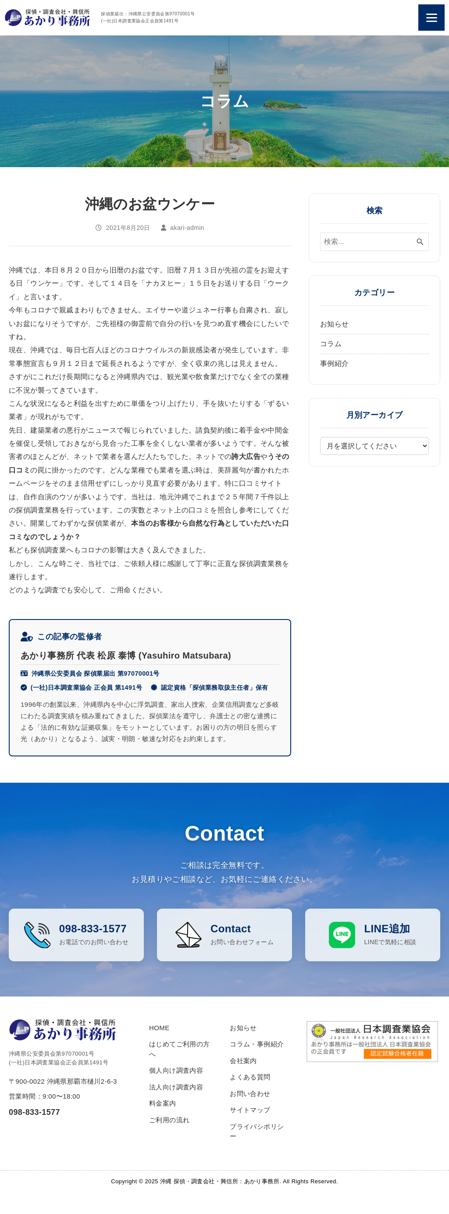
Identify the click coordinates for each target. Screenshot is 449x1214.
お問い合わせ (250, 1113)
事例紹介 (334, 363)
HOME (159, 1047)
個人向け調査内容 (176, 1090)
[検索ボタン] (420, 242)
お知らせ (334, 324)
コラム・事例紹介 (257, 1063)
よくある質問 (250, 1096)
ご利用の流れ (169, 1139)
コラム (331, 343)
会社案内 (243, 1080)
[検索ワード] (374, 242)
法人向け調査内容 (176, 1106)
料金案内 (162, 1123)
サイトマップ (250, 1129)
